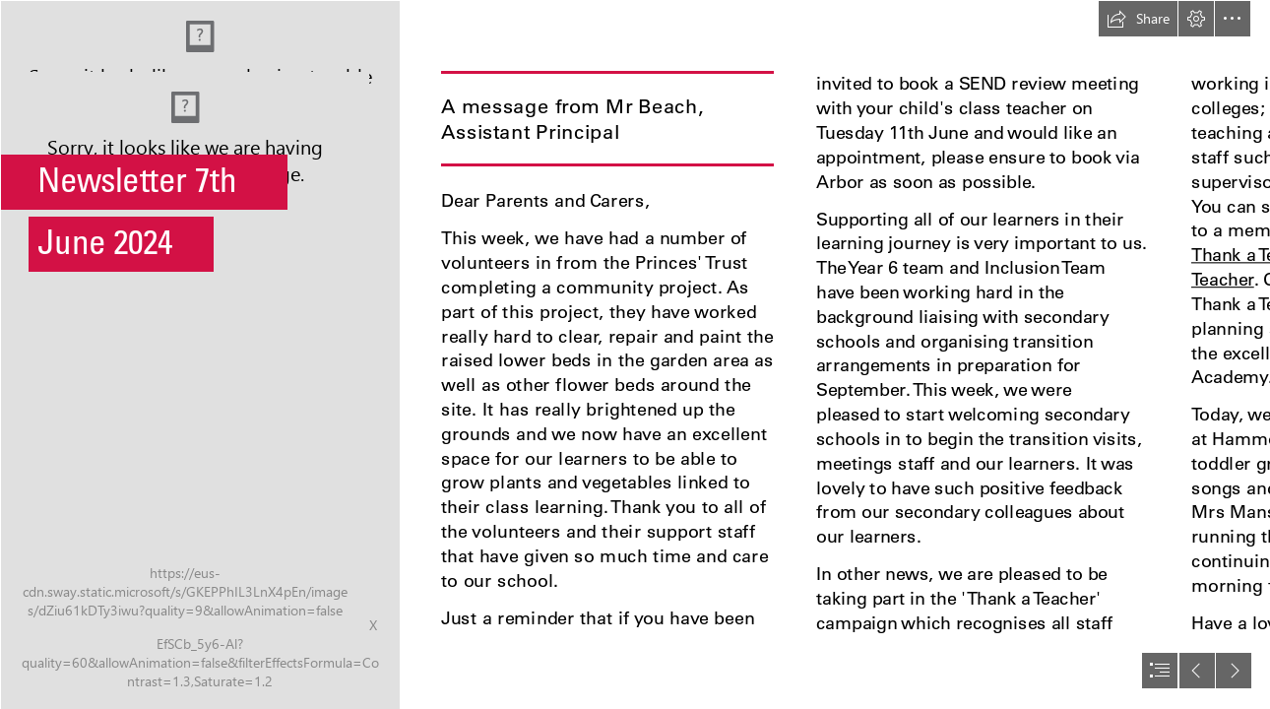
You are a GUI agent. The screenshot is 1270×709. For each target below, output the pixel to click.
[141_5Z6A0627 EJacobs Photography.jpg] (199, 354)
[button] (1138, 18)
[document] (635, 354)
